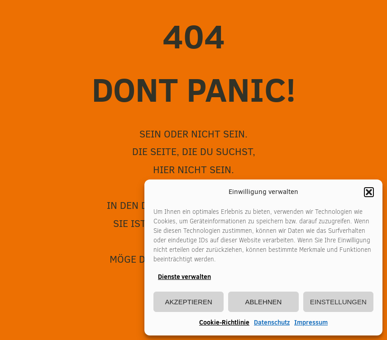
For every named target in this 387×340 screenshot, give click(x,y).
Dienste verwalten (184, 276)
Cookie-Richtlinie (224, 322)
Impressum (311, 322)
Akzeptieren (188, 302)
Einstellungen (338, 302)
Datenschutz (272, 322)
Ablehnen (263, 302)
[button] (368, 192)
